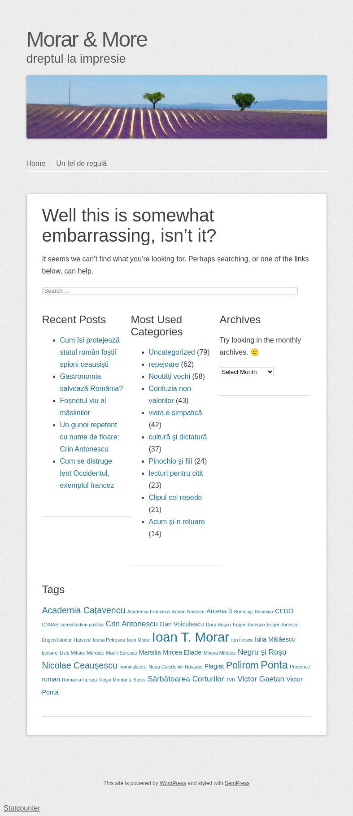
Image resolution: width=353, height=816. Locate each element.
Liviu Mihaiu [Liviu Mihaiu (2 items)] (72, 652)
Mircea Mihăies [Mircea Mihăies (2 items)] (220, 652)
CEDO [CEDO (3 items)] (284, 611)
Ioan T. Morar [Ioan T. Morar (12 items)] (190, 636)
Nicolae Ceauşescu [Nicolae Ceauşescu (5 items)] (80, 665)
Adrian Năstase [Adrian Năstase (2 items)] (188, 611)
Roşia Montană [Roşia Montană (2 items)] (115, 679)
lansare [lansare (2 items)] (50, 652)
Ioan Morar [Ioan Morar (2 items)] (138, 639)
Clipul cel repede (175, 497)
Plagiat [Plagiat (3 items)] (214, 666)
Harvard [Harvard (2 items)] (82, 639)
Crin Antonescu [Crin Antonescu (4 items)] (132, 623)
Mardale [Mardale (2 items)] (96, 652)
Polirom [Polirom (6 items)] (242, 665)
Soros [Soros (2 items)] (139, 679)
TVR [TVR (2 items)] (230, 679)
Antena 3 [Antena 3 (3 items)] (219, 611)
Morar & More (86, 39)
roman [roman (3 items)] (51, 679)
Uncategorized (172, 352)
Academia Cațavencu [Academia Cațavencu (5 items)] (84, 610)
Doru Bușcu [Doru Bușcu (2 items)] (218, 624)
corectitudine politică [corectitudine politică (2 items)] (82, 624)
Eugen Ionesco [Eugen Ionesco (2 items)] (249, 624)
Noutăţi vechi (170, 376)
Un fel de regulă (81, 163)
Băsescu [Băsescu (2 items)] (264, 611)
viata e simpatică (175, 413)
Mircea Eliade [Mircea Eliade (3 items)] (182, 652)
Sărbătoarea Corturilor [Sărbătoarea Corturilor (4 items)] (186, 678)
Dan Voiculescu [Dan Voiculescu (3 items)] (182, 624)
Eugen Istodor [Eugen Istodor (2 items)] (57, 639)
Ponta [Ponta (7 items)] (274, 665)
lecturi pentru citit (176, 473)
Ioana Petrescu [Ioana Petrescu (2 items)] (109, 639)
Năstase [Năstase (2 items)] (193, 666)
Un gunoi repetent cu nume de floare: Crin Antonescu (90, 437)
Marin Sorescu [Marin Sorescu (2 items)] (121, 652)
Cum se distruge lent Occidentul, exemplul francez (87, 473)
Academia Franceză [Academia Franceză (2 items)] (148, 611)
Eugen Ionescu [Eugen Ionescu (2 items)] (283, 624)
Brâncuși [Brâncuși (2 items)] (243, 611)
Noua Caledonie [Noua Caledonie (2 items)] (165, 666)
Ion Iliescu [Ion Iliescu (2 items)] (242, 639)
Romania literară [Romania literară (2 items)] (79, 679)
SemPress (237, 783)
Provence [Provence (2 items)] (300, 666)
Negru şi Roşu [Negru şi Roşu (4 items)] (262, 651)
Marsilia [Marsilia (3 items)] (150, 652)
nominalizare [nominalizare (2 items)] (132, 666)
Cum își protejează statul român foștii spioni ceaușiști (90, 352)
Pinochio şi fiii (170, 461)
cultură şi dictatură (178, 437)
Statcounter (22, 808)
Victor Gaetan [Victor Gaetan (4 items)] (260, 678)
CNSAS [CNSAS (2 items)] (50, 624)
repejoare (164, 364)
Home (36, 163)
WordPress (173, 783)
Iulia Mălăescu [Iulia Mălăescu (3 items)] (275, 639)
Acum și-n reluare (177, 521)
